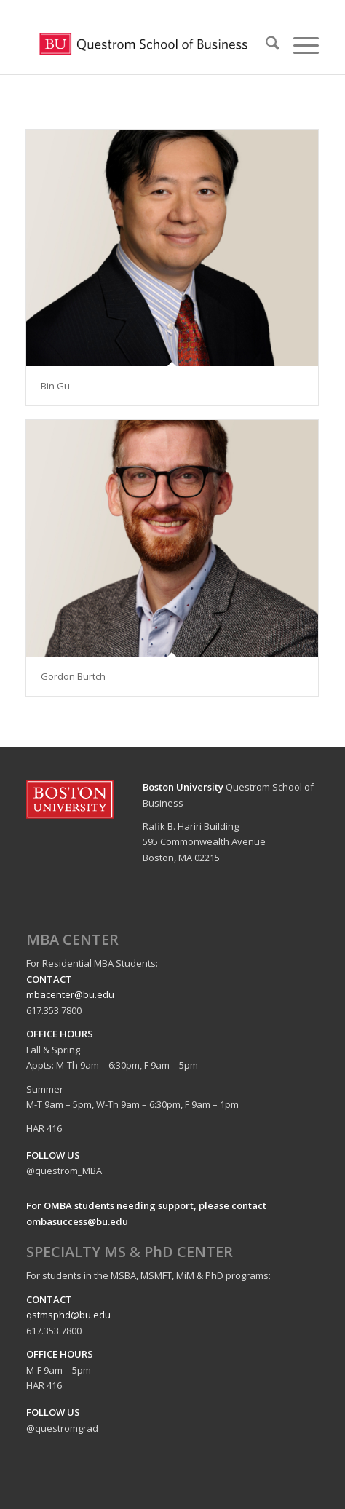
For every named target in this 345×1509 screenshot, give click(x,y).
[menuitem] (265, 45)
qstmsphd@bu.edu (68, 1314)
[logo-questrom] (143, 45)
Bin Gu (55, 385)
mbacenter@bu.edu (70, 994)
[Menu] (299, 45)
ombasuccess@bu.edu (77, 1221)
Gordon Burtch (73, 676)
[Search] (265, 45)
